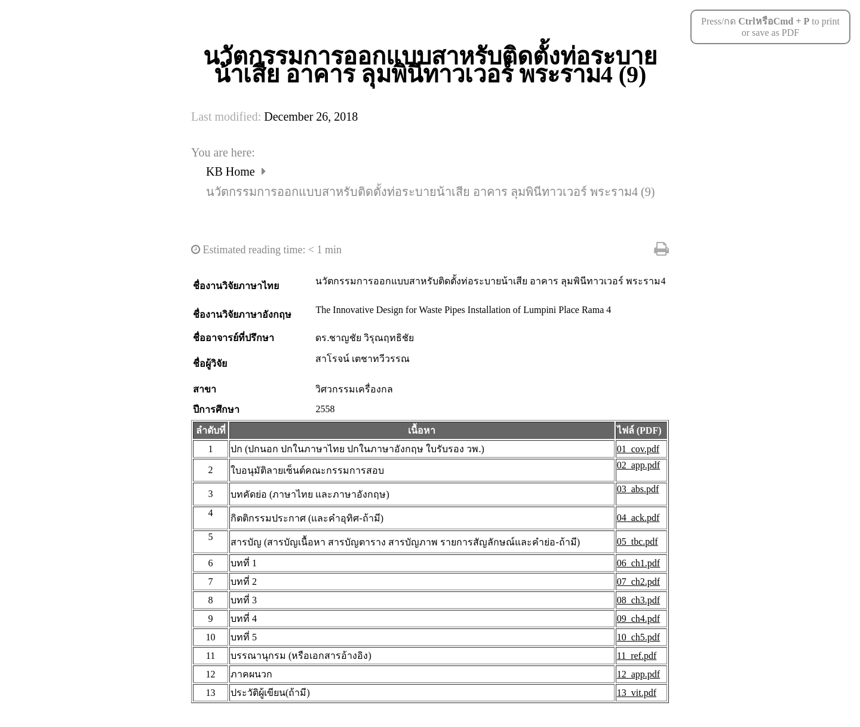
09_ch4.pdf (638, 618)
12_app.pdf (638, 674)
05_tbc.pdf (637, 541)
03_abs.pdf (638, 489)
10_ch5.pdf (638, 637)
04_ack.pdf (638, 518)
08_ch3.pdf (638, 600)
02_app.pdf (638, 465)
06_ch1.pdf (638, 563)
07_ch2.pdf (638, 581)
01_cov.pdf (638, 449)
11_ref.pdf (637, 656)
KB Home (232, 171)
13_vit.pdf (636, 693)
